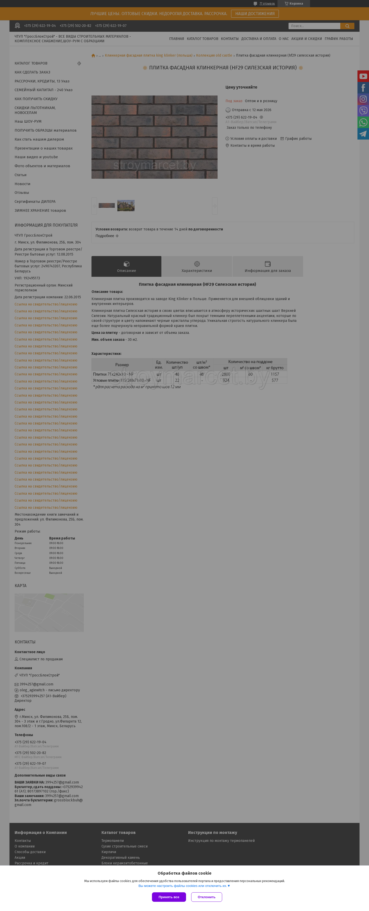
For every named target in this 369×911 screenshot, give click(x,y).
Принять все (169, 897)
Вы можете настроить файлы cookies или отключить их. (182, 886)
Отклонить (207, 897)
